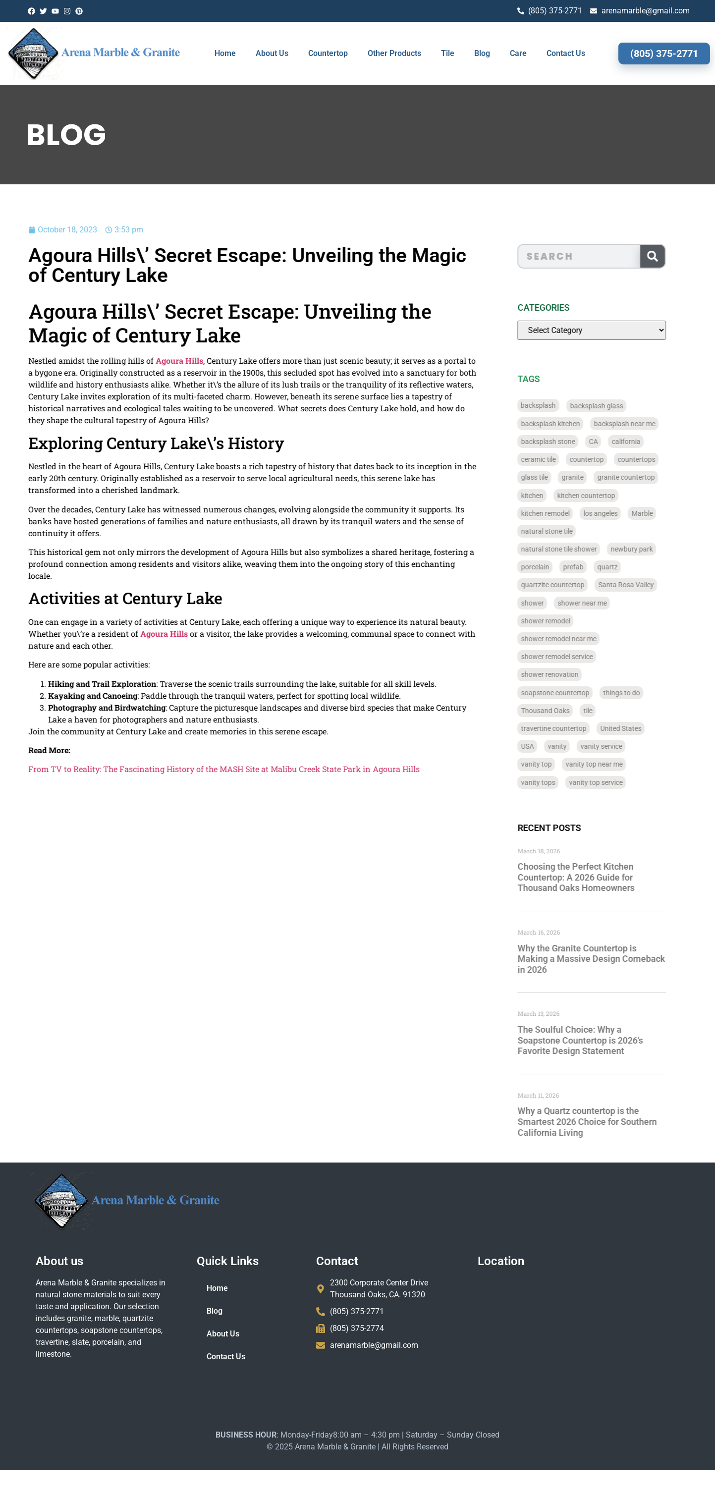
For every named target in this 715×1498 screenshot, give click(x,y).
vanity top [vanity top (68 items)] (554, 764)
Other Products (394, 53)
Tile (447, 53)
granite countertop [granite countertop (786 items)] (644, 477)
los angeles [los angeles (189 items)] (619, 513)
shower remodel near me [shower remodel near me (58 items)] (576, 639)
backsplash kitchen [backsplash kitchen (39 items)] (568, 424)
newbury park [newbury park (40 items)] (650, 549)
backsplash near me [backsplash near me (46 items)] (642, 424)
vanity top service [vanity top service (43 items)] (614, 782)
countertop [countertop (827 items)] (605, 459)
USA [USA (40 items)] (545, 746)
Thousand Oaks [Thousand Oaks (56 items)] (563, 711)
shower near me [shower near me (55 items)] (600, 603)
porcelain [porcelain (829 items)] (553, 567)
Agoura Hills (137, 360)
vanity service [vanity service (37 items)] (619, 746)
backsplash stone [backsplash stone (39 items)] (566, 441)
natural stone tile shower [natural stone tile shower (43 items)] (577, 549)
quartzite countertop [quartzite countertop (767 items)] (571, 585)
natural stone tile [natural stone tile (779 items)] (565, 531)
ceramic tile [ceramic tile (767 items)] (556, 459)
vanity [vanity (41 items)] (575, 746)
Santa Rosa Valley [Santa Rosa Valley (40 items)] (644, 585)
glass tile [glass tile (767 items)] (552, 477)
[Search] (670, 256)
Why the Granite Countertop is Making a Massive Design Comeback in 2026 (609, 959)
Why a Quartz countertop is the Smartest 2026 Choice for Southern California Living (605, 1121)
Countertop (328, 53)
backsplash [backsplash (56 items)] (556, 406)
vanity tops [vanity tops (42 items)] (556, 782)
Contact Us (566, 53)
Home (225, 53)
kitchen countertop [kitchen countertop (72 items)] (604, 495)
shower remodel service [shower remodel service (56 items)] (575, 657)
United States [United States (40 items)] (639, 728)
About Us (272, 53)
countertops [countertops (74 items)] (654, 459)
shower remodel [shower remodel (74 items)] (563, 621)
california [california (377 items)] (644, 441)
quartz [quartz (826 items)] (625, 567)
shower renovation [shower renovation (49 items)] (568, 674)
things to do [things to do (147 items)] (639, 693)
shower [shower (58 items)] (550, 603)
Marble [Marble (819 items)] (660, 513)
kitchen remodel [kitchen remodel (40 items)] (563, 513)
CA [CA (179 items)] (611, 441)
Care (518, 53)
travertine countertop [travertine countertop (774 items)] (572, 728)
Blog (482, 53)
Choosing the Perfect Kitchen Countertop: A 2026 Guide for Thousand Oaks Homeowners (594, 877)
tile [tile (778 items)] (606, 711)
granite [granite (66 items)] (591, 477)
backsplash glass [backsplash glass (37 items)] (614, 406)
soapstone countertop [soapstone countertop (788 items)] (573, 693)
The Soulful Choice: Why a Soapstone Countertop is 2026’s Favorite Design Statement (598, 1040)
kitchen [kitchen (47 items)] (550, 495)
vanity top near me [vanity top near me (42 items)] (612, 764)
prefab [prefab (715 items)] (591, 567)
